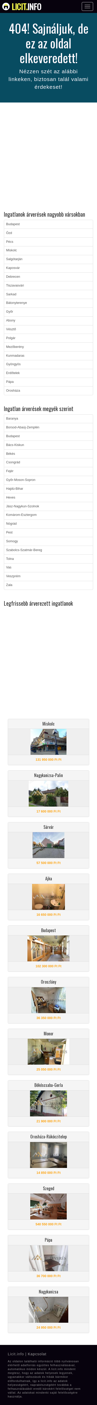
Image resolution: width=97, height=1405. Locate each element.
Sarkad (11, 294)
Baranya (12, 418)
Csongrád (13, 462)
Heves (10, 497)
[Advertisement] (48, 157)
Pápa (10, 382)
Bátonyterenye (16, 303)
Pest (9, 532)
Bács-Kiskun (15, 445)
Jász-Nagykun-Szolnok (22, 506)
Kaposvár (13, 268)
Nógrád (11, 523)
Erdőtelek (13, 373)
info (26, 6)
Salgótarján (14, 259)
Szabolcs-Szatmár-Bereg (24, 550)
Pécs (9, 242)
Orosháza (13, 390)
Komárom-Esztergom (21, 515)
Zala (9, 585)
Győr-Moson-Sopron (20, 480)
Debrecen (13, 277)
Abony (10, 320)
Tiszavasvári (15, 285)
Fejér (9, 471)
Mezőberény (15, 347)
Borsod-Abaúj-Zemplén (23, 427)
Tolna (10, 559)
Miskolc (11, 250)
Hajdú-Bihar (14, 489)
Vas (9, 567)
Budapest (13, 224)
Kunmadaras (15, 355)
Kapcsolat (37, 1354)
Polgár (11, 338)
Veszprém (13, 576)
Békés (10, 454)
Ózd (9, 233)
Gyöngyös (13, 364)
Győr (9, 311)
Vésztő (11, 329)
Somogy (12, 541)
